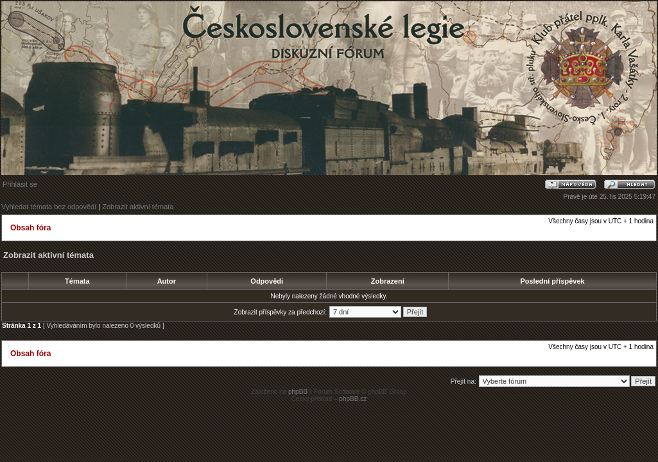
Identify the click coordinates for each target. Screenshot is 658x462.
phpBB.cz (353, 398)
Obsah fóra (30, 227)
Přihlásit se (20, 184)
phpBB (297, 391)
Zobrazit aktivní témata (137, 206)
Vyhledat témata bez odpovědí (48, 206)
